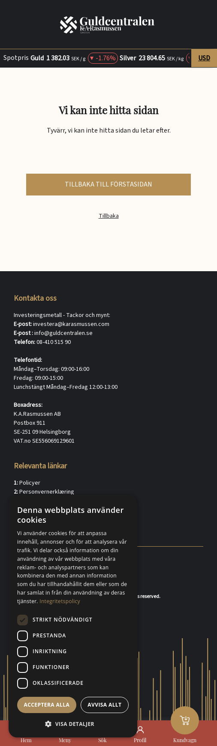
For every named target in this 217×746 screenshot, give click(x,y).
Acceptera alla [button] (47, 704)
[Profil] (140, 729)
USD (204, 58)
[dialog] (73, 615)
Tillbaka (109, 216)
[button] (73, 724)
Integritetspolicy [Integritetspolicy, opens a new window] (59, 601)
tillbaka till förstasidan (108, 184)
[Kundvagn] (185, 720)
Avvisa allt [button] (104, 704)
